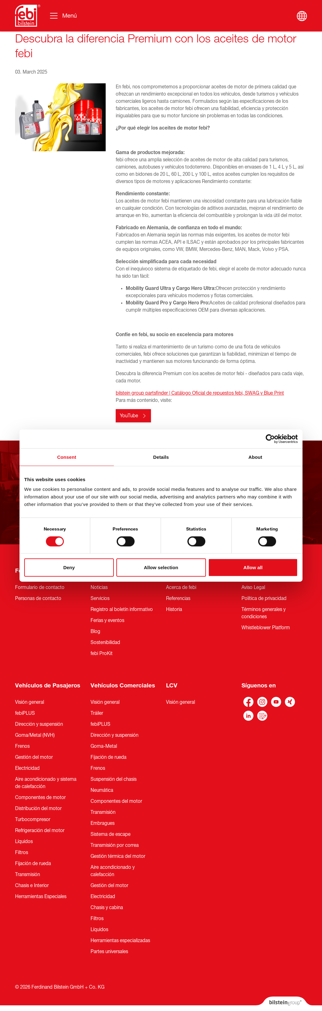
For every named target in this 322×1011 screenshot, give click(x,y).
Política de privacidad (264, 598)
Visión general (29, 702)
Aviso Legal (253, 587)
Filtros (21, 852)
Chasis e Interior (32, 885)
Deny (69, 567)
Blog (95, 631)
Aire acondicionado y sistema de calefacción (45, 783)
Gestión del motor (34, 757)
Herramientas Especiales (40, 896)
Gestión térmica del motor (118, 856)
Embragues (102, 823)
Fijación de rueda (33, 863)
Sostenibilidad (105, 642)
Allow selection (161, 567)
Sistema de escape (110, 834)
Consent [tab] (66, 456)
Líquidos (24, 841)
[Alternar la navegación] (62, 16)
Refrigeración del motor (39, 830)
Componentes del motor (116, 801)
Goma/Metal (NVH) (35, 735)
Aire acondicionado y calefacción (113, 871)
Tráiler (97, 713)
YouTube (129, 415)
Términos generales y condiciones (264, 613)
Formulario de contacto (39, 587)
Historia (174, 609)
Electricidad (27, 768)
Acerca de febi (181, 587)
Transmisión (27, 874)
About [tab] (255, 456)
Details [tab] (161, 456)
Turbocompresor (32, 819)
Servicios (100, 598)
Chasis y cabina (107, 907)
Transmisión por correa (115, 845)
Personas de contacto (38, 598)
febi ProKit (102, 653)
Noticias (99, 587)
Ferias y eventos (107, 620)
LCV (171, 685)
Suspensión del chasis (113, 779)
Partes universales (109, 951)
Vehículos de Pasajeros (47, 685)
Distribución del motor (38, 808)
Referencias (178, 598)
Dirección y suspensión (39, 724)
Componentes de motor (40, 797)
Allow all (253, 567)
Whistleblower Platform (266, 627)
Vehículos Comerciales (123, 685)
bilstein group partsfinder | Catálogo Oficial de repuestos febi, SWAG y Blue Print (200, 393)
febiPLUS (25, 713)
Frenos (22, 746)
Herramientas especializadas (120, 940)
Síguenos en (259, 685)
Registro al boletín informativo (122, 609)
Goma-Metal (104, 746)
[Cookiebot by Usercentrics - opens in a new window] (270, 438)
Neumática (102, 790)
